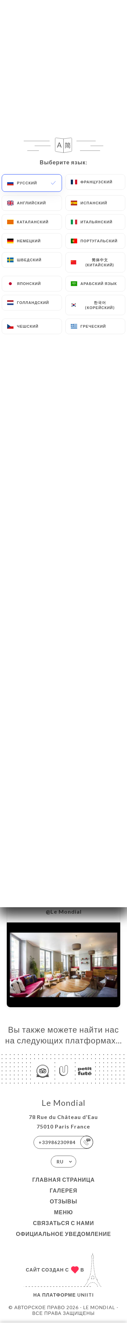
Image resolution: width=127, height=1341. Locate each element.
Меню (63, 1212)
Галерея (64, 1190)
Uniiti (85, 1295)
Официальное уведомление (63, 1234)
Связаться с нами (63, 1223)
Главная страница (63, 1179)
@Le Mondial (64, 911)
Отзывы (63, 1201)
